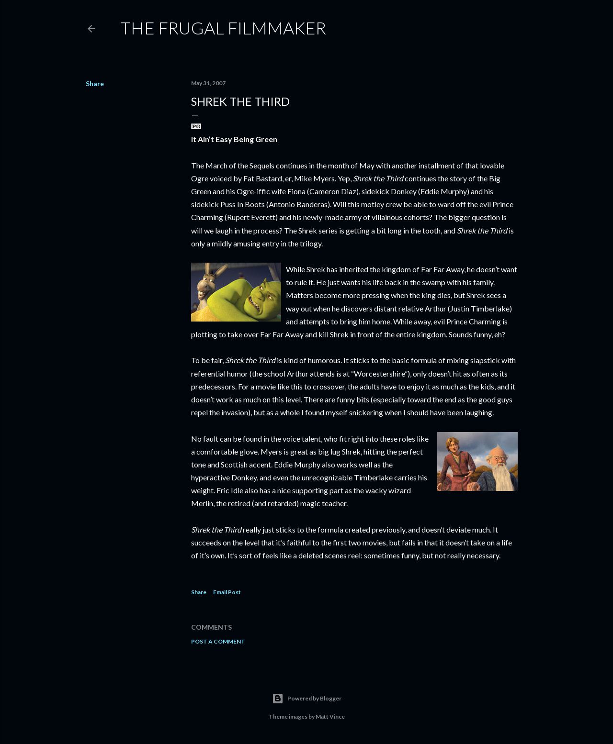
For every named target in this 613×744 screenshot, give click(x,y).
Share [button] (95, 83)
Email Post (227, 592)
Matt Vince (330, 716)
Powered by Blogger (306, 698)
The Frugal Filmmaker (223, 27)
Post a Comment (218, 641)
